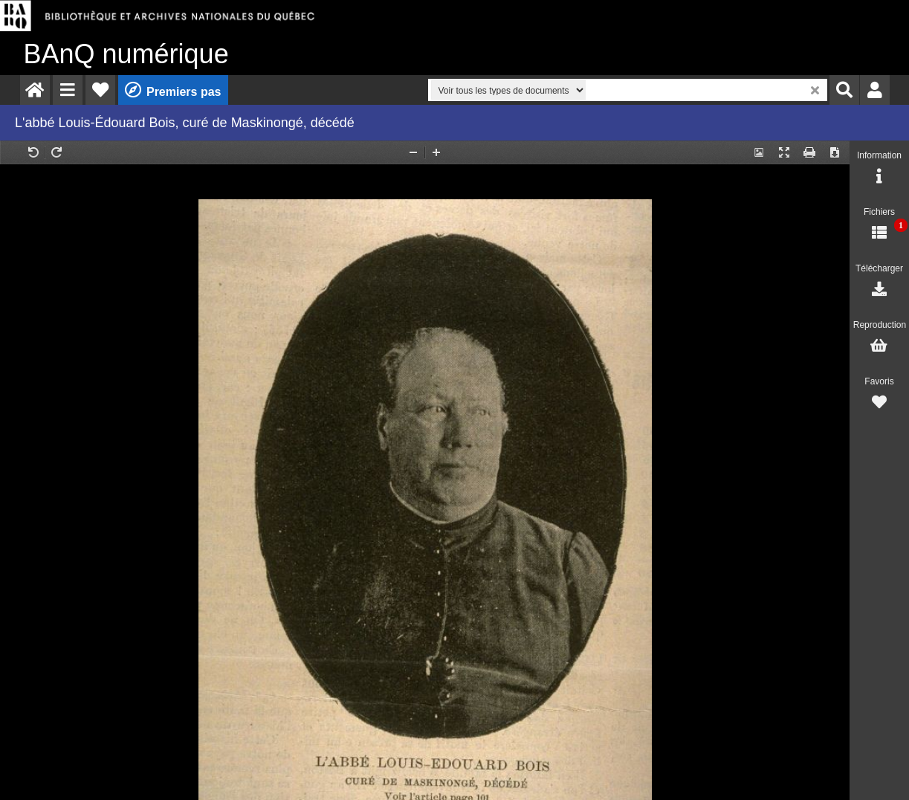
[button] (68, 90)
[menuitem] (35, 90)
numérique (126, 54)
